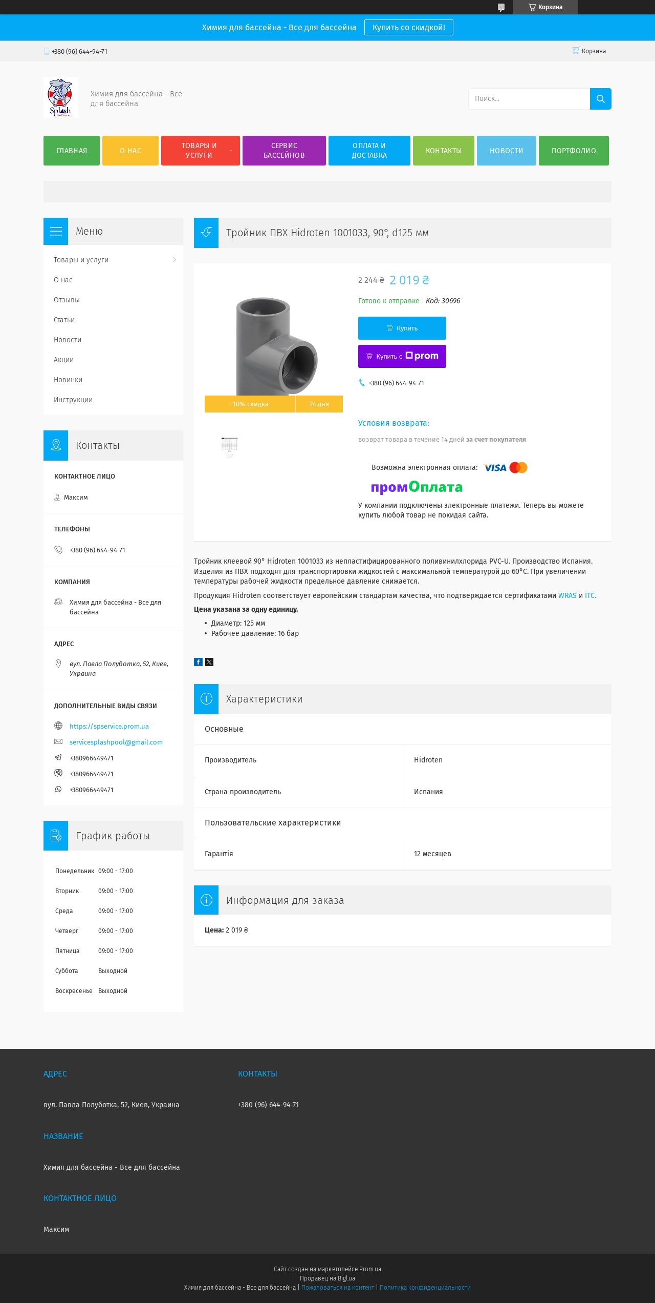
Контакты (444, 151)
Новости (506, 151)
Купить (407, 328)
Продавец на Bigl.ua (327, 1278)
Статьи (64, 320)
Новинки (68, 380)
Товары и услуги (199, 150)
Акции (64, 360)
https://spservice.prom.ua (109, 726)
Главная (71, 151)
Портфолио (574, 151)
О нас (130, 151)
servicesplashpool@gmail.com (116, 742)
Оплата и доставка (369, 150)
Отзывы (67, 300)
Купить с (407, 356)
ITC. (590, 595)
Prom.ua (370, 1269)
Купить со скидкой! (409, 27)
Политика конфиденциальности (425, 1287)
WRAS (567, 595)
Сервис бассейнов (284, 150)
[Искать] (601, 99)
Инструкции (73, 400)
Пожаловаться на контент (337, 1287)
